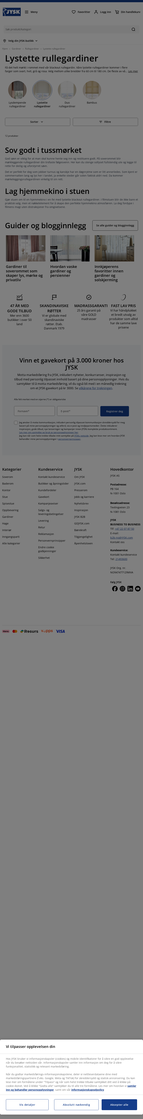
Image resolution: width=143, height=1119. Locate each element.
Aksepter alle (119, 1104)
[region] (71, 1077)
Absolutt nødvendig (76, 1104)
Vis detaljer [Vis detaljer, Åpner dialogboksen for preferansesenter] (27, 1104)
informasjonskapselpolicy (87, 1089)
